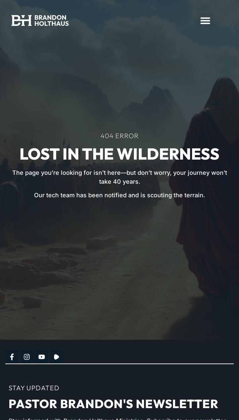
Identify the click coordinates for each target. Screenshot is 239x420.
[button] (205, 20)
